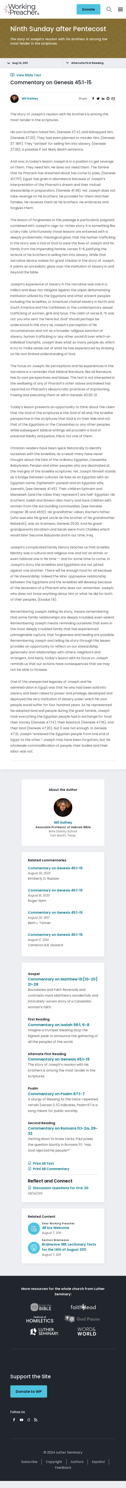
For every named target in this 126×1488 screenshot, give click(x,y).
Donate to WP (29, 1391)
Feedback (63, 1467)
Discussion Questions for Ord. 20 (58, 1188)
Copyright (54, 1461)
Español (98, 1461)
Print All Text (41, 1163)
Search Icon (109, 9)
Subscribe (29, 1461)
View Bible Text (25, 75)
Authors (77, 1461)
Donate (88, 9)
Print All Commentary (48, 1169)
